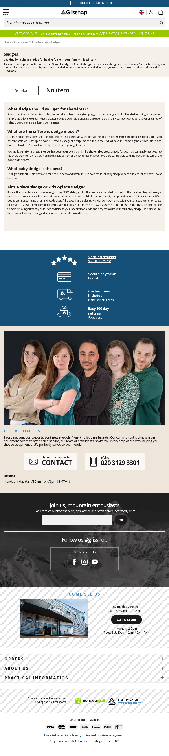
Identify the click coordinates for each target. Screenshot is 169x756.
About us (16, 668)
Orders (14, 658)
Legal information (57, 735)
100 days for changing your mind (35, 3)
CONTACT (57, 462)
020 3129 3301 (120, 462)
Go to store (127, 620)
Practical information (36, 677)
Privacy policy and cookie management (98, 735)
